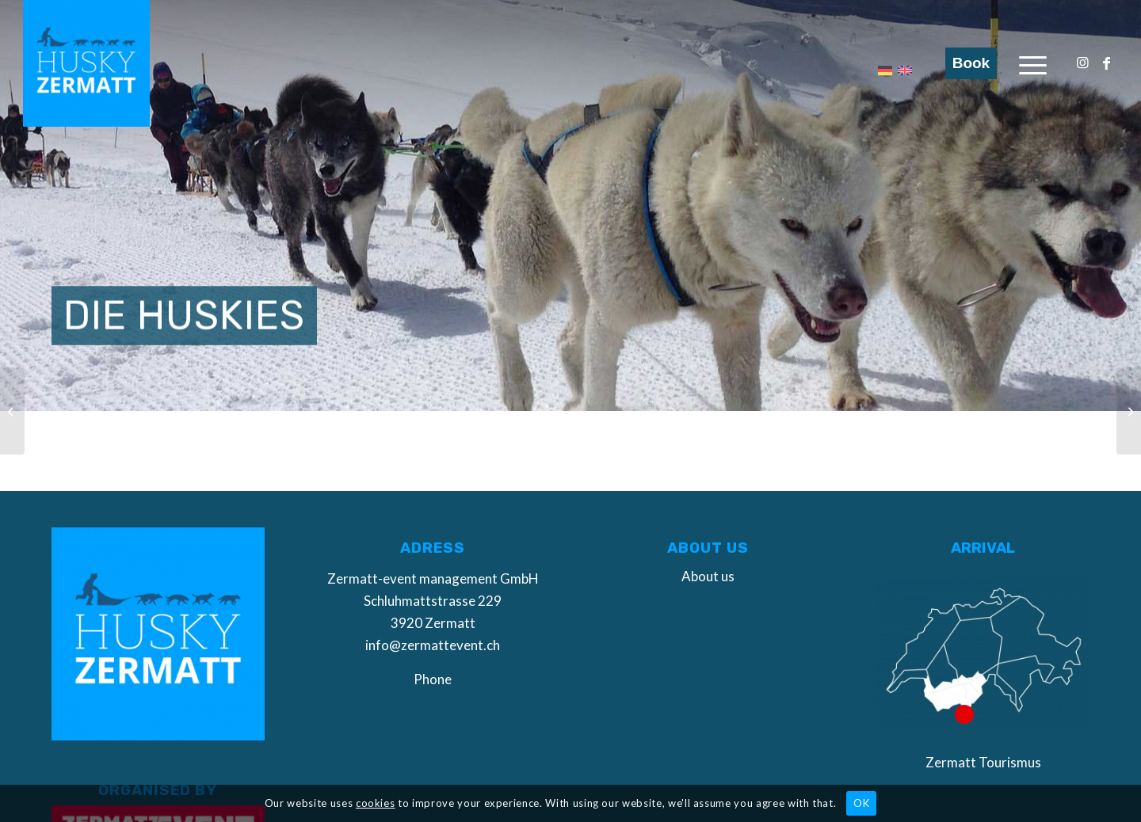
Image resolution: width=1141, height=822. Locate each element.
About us (708, 576)
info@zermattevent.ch (432, 645)
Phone (433, 679)
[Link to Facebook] (1106, 62)
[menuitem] (1033, 63)
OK (861, 803)
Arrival (983, 548)
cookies (375, 803)
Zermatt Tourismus (983, 762)
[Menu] (1033, 63)
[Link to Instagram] (1082, 62)
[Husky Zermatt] (86, 63)
